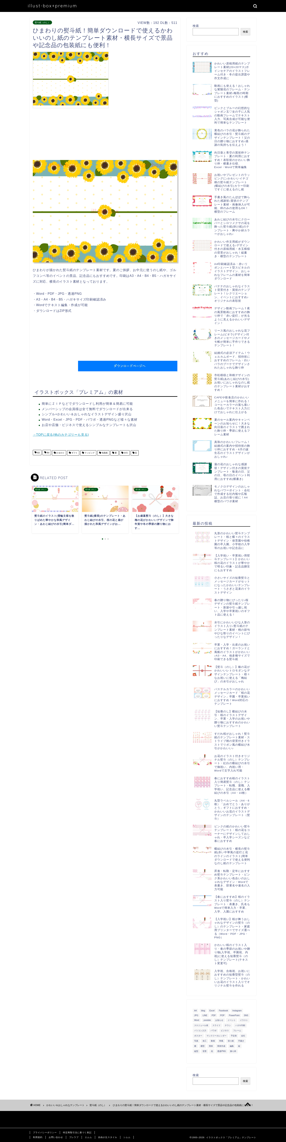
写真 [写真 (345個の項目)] (196, 1041)
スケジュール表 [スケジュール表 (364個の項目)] (201, 1025)
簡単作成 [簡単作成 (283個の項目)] (221, 1046)
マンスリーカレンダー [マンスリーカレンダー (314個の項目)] (216, 1036)
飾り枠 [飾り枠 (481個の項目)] (233, 1051)
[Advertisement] (144, 79)
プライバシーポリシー (45, 1132)
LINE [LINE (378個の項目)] (205, 1015)
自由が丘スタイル (107, 1137)
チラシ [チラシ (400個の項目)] (228, 1025)
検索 (196, 25)
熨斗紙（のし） (42, 22)
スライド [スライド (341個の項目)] (216, 1025)
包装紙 (104, 453)
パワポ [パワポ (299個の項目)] (213, 1030)
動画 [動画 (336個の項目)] (213, 1041)
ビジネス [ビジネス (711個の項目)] (225, 1030)
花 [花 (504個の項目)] (212, 1051)
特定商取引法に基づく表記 (77, 1132)
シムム (126, 1137)
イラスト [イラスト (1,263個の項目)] (244, 1020)
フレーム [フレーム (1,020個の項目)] (237, 1030)
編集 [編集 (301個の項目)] (232, 1046)
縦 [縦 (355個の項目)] (239, 1046)
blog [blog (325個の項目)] (203, 1011)
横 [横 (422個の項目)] (195, 1046)
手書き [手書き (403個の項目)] (241, 1041)
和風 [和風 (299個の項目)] (221, 1041)
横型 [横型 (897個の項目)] (203, 1046)
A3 (38, 453)
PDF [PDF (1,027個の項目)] (214, 1015)
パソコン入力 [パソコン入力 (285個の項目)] (200, 1030)
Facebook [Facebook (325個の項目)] (223, 1011)
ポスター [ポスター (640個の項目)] (198, 1036)
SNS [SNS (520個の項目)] (246, 1015)
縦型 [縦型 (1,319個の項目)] (196, 1051)
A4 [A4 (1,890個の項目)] (195, 1011)
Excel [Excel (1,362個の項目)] (212, 1011)
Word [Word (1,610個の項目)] (196, 1020)
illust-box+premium (52, 5)
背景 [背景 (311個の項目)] (205, 1051)
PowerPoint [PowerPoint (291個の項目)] (234, 1015)
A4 (47, 453)
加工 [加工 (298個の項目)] (205, 1041)
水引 (125, 453)
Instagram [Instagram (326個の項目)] (237, 1011)
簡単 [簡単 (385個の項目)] (211, 1046)
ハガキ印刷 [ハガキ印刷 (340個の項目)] (240, 1025)
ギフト (74, 453)
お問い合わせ (56, 1137)
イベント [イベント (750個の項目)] (232, 1020)
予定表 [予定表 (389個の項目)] (234, 1036)
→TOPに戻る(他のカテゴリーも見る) (61, 434)
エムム (88, 1137)
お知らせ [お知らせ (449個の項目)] (219, 1020)
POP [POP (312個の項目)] (222, 1015)
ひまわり (60, 453)
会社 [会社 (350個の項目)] (243, 1036)
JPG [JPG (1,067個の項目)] (196, 1015)
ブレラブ (74, 1137)
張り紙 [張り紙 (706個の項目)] (231, 1041)
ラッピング (89, 453)
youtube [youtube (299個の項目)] (207, 1020)
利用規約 (38, 1137)
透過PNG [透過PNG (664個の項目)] (221, 1051)
